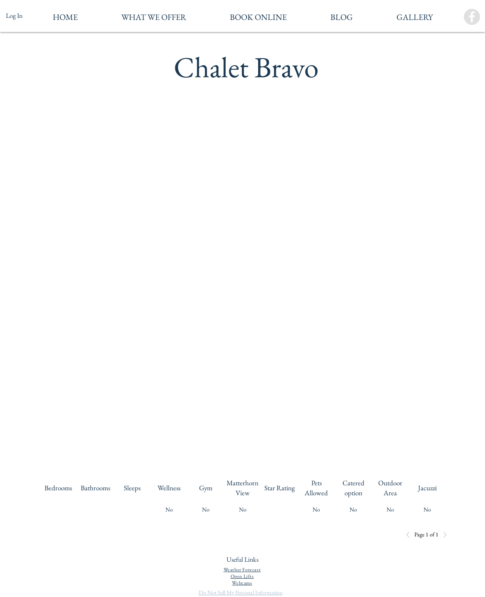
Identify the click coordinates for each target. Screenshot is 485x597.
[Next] (442, 534)
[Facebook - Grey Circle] (472, 17)
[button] (154, 17)
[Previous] (410, 534)
